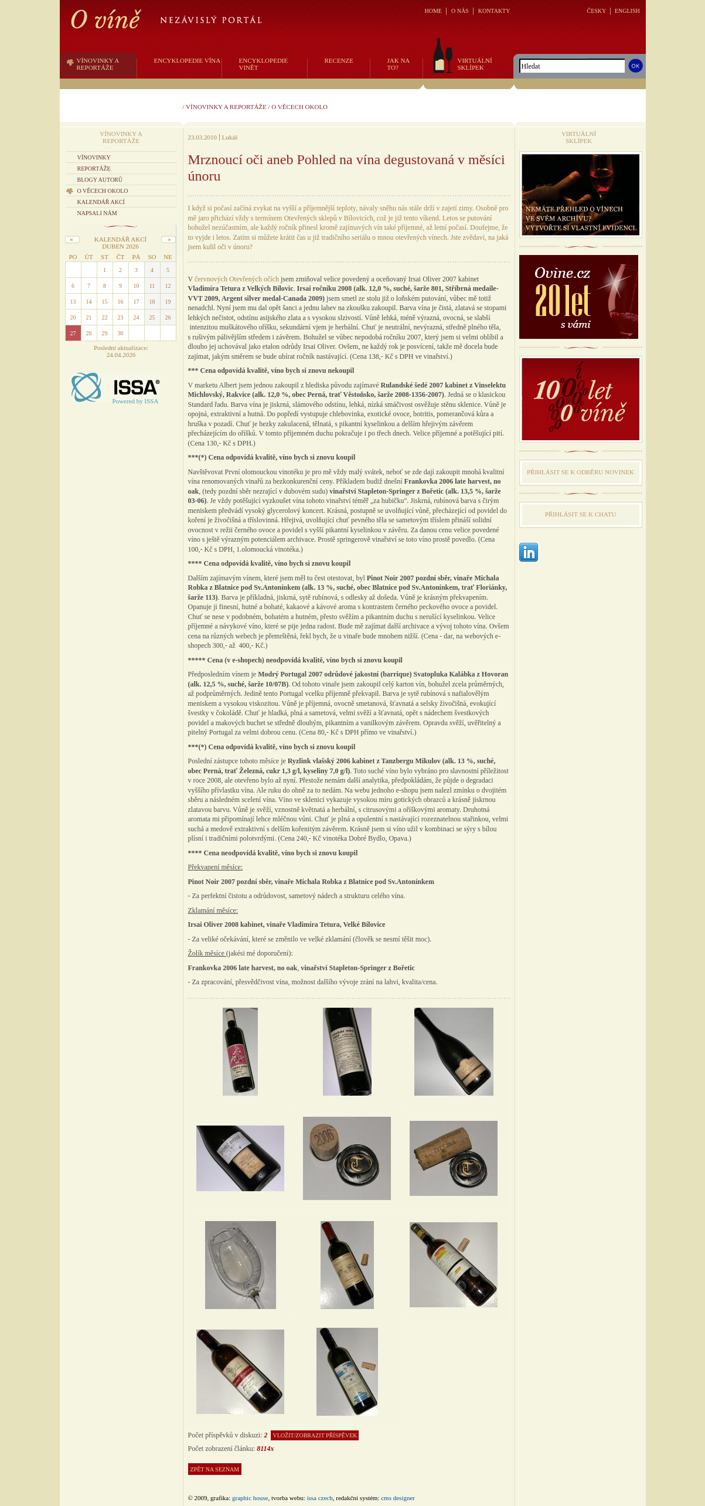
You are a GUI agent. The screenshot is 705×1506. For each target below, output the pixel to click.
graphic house (250, 1497)
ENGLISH (627, 11)
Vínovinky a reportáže (226, 106)
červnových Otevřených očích (237, 279)
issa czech (319, 1497)
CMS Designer (398, 1497)
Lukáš (230, 137)
